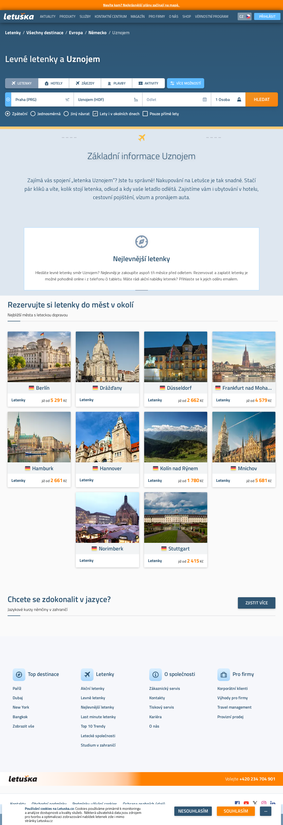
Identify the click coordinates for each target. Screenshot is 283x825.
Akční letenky (92, 688)
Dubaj (18, 698)
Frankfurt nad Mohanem (247, 388)
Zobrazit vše (23, 726)
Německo (97, 32)
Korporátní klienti (232, 688)
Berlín (42, 388)
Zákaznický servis (164, 688)
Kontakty (157, 698)
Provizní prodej (230, 717)
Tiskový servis (161, 707)
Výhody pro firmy (232, 698)
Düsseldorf (179, 388)
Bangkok (20, 717)
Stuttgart (179, 548)
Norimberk (111, 548)
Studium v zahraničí (98, 745)
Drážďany (111, 388)
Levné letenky (93, 698)
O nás (154, 726)
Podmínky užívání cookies (94, 803)
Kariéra (155, 717)
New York (21, 707)
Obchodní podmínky (49, 803)
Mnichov (247, 468)
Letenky (13, 32)
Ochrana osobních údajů (144, 803)
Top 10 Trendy (93, 726)
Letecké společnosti (98, 736)
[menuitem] (47, 16)
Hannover (111, 468)
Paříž (17, 688)
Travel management (234, 707)
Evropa (76, 32)
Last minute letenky (98, 717)
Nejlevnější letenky (97, 707)
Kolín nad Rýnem (179, 468)
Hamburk (42, 468)
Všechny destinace (44, 32)
